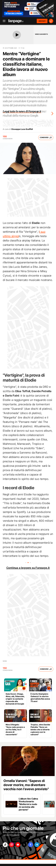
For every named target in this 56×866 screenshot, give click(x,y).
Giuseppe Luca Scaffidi (22, 129)
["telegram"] (36, 844)
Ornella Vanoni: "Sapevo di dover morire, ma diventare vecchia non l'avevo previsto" (26, 785)
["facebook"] (30, 844)
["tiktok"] (5, 844)
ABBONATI (42, 21)
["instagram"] (11, 844)
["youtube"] (17, 844)
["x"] (24, 844)
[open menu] (3, 21)
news (5, 661)
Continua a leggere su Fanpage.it (28, 567)
